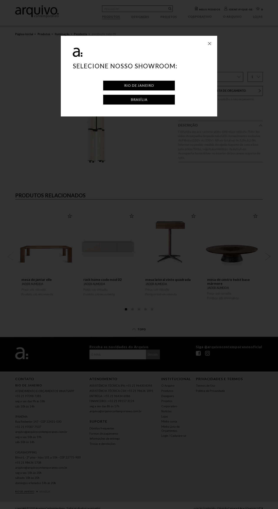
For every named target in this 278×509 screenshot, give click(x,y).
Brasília (139, 99)
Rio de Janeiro (139, 85)
